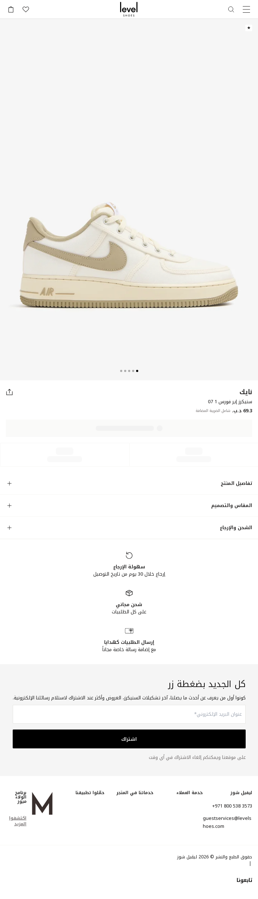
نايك (245, 392)
